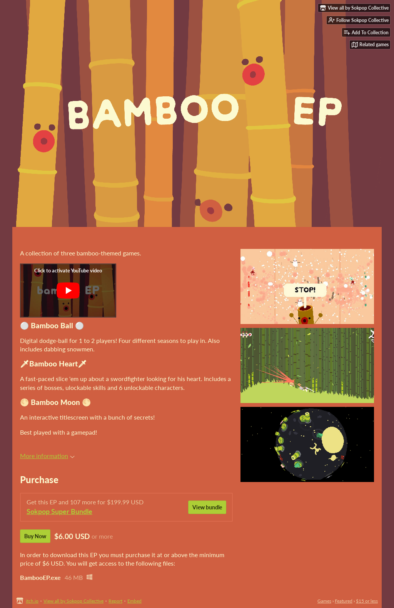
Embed (134, 601)
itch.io (32, 601)
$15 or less (367, 601)
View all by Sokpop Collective (73, 601)
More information (47, 455)
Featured (343, 601)
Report (115, 601)
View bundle (207, 507)
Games (324, 601)
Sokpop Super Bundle (59, 511)
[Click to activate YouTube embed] (68, 290)
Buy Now (35, 536)
